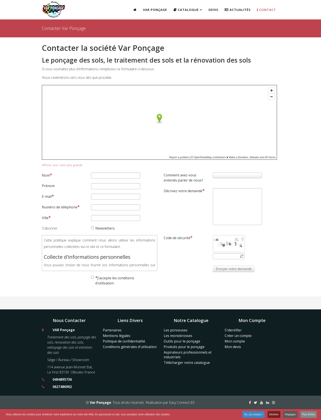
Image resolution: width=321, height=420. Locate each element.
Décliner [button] (274, 414)
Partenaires (112, 330)
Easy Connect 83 (181, 402)
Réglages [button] (290, 414)
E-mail (48, 196)
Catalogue (186, 9)
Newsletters (103, 228)
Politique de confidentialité (124, 341)
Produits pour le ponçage (184, 346)
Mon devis (233, 346)
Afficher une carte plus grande (62, 165)
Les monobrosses (178, 335)
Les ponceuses (175, 330)
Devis (213, 9)
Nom (47, 175)
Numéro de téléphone (61, 207)
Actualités (237, 9)
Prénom (48, 185)
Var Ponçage (155, 9)
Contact (266, 9)
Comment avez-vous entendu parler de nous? (183, 178)
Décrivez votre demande (184, 190)
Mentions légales (116, 335)
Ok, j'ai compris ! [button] (253, 414)
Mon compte (235, 341)
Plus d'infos (308, 414)
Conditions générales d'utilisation (130, 346)
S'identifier (233, 330)
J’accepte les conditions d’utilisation (112, 280)
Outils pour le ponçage (182, 341)
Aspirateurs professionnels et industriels (188, 354)
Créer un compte (238, 335)
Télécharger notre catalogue (187, 362)
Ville (46, 217)
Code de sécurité (178, 237)
